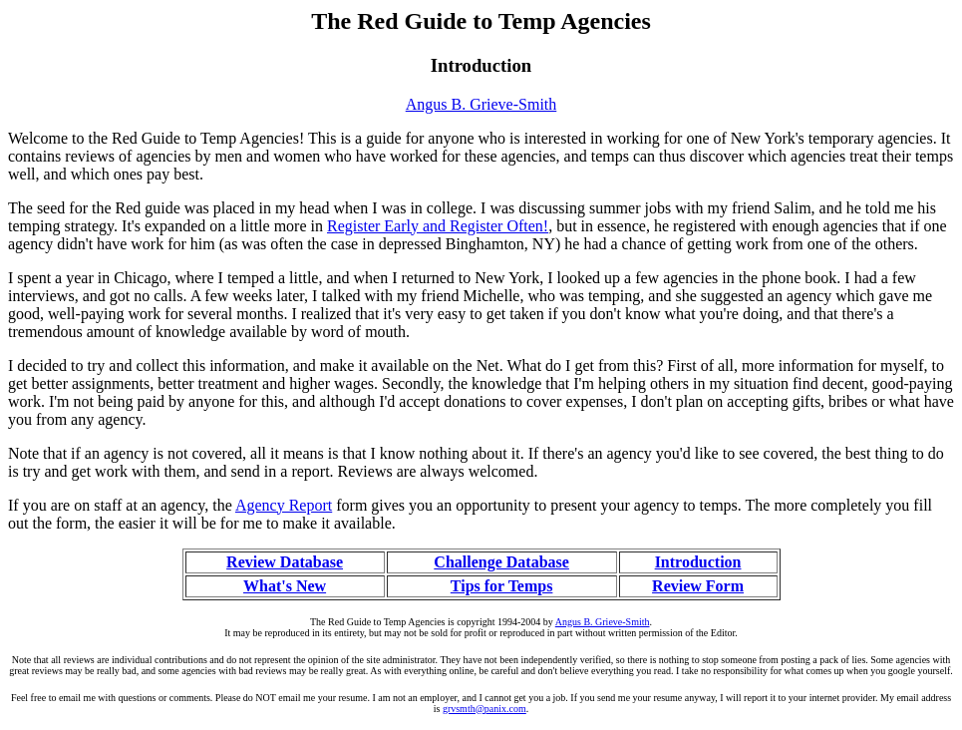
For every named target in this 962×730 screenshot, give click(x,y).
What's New (284, 585)
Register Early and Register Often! (437, 225)
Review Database (284, 561)
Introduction (698, 561)
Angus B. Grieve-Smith (481, 104)
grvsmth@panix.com (484, 708)
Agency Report (283, 505)
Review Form (698, 585)
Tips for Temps (502, 585)
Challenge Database (501, 561)
